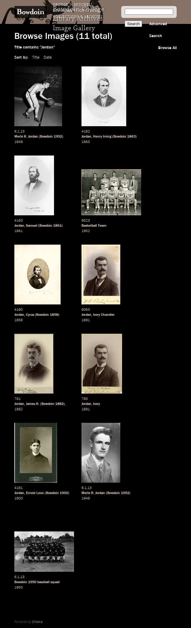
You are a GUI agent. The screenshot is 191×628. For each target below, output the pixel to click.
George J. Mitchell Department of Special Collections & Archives (78, 11)
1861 (57, 226)
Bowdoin (46, 136)
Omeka (37, 622)
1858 (54, 315)
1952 (58, 136)
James (30, 404)
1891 (85, 320)
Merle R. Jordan (26, 136)
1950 (32, 582)
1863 (131, 136)
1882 (59, 404)
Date (48, 57)
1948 (85, 498)
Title (35, 57)
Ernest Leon (35, 493)
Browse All (167, 48)
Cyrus (30, 315)
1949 (18, 142)
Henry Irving (102, 136)
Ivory (96, 404)
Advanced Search (158, 30)
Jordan (86, 136)
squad (54, 582)
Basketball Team (93, 226)
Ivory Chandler (104, 315)
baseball (43, 582)
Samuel (31, 226)
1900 (64, 493)
